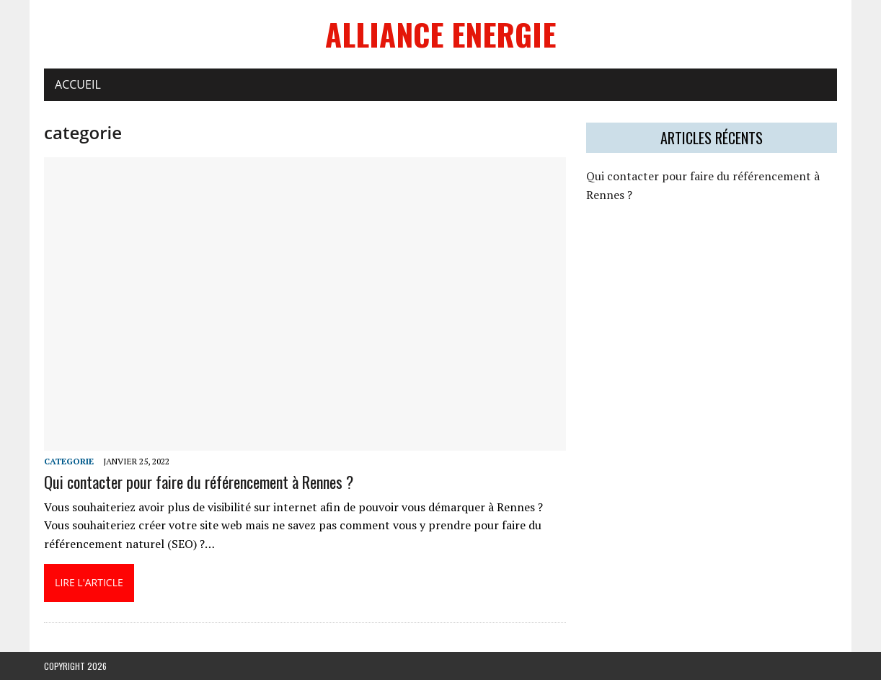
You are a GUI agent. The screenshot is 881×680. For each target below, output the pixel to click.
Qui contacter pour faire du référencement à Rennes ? (198, 481)
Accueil (78, 84)
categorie (69, 461)
